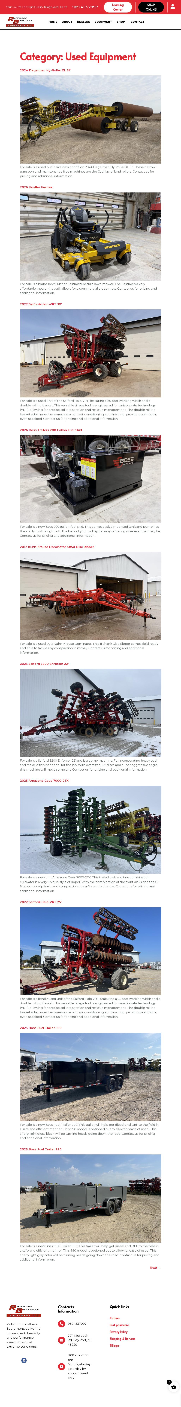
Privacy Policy (118, 1313)
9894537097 (77, 1305)
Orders (115, 1299)
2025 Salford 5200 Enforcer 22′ (44, 645)
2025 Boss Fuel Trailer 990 (41, 1009)
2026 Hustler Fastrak (36, 168)
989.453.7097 (85, 7)
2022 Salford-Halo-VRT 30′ (41, 285)
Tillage (114, 1327)
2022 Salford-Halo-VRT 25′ (41, 883)
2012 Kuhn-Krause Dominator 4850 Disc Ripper (57, 528)
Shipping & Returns (122, 1320)
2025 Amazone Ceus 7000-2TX (44, 762)
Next (155, 1249)
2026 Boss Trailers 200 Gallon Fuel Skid (51, 411)
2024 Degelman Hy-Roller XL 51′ (45, 51)
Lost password (119, 1306)
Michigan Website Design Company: (141, 1401)
